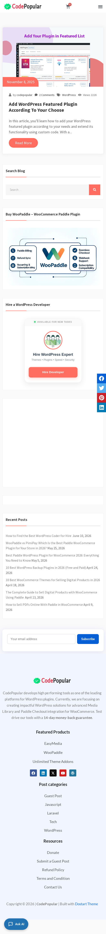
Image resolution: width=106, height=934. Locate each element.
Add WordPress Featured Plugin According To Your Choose (43, 107)
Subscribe (88, 639)
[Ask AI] (16, 924)
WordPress (69, 95)
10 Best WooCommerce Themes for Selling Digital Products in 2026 (53, 580)
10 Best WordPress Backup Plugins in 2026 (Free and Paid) (46, 567)
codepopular (24, 95)
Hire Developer (53, 372)
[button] (100, 6)
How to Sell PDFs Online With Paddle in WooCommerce (44, 604)
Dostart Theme (86, 904)
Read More (23, 143)
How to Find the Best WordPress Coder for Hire (39, 536)
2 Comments (47, 95)
